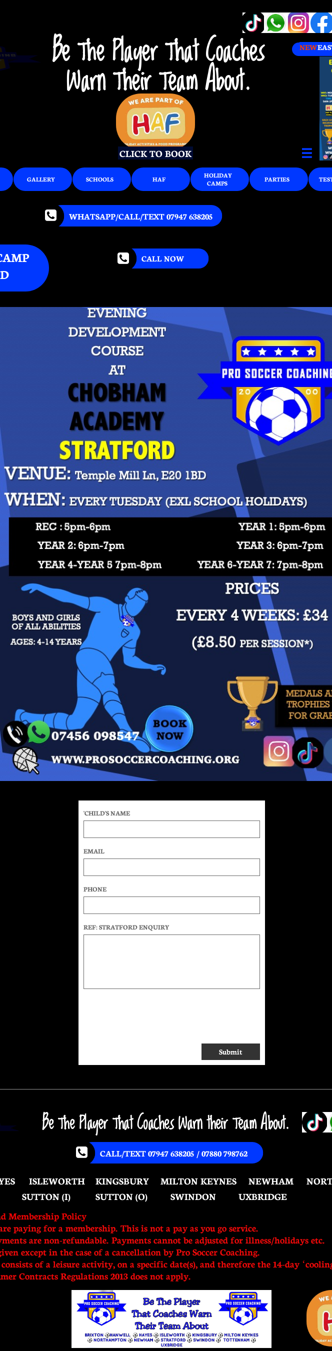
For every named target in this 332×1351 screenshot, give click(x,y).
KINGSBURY (122, 1180)
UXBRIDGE (262, 1196)
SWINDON (193, 1196)
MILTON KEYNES (198, 1180)
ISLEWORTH (57, 1180)
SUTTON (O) (122, 1196)
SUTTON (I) (46, 1196)
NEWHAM (271, 1180)
